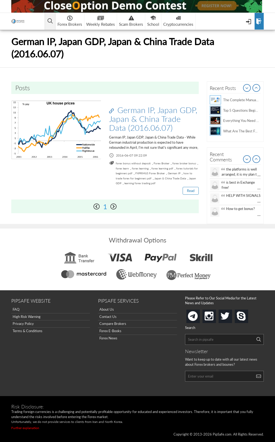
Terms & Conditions (27, 331)
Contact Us (108, 316)
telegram (199, 316)
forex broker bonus (184, 163)
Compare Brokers (112, 323)
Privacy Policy (23, 323)
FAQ (16, 309)
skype (247, 314)
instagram (215, 314)
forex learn (122, 168)
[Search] (259, 339)
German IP (174, 173)
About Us (106, 309)
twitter (231, 314)
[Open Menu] (249, 21)
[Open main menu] (50, 21)
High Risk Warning (27, 316)
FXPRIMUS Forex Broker (150, 173)
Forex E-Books (110, 331)
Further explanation (25, 428)
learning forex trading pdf (139, 183)
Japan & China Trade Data (170, 178)
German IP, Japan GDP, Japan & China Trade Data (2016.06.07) (153, 118)
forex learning (140, 168)
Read (190, 191)
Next (256, 88)
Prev (247, 88)
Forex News (108, 338)
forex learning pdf (162, 168)
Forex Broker (161, 163)
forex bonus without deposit (133, 163)
